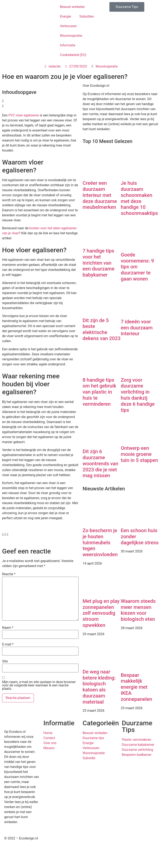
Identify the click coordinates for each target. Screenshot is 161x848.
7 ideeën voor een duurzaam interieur (137, 328)
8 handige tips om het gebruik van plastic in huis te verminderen (99, 392)
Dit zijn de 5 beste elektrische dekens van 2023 (102, 329)
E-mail (8, 644)
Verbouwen (68, 26)
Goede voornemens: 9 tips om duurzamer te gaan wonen (137, 267)
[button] (40, 101)
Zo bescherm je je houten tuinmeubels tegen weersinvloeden (100, 542)
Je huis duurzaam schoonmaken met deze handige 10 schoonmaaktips (139, 198)
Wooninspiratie (71, 36)
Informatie (67, 45)
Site (5, 661)
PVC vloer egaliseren (23, 115)
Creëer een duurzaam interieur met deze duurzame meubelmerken (100, 195)
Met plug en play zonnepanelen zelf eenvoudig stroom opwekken (101, 613)
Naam (7, 627)
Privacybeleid (92, 838)
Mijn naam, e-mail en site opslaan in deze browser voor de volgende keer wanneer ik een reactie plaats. (39, 685)
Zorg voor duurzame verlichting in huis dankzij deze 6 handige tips (138, 395)
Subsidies (86, 16)
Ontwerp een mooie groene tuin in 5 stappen (139, 454)
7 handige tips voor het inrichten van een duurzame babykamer (99, 263)
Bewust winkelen (72, 7)
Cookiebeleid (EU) (73, 55)
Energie (65, 16)
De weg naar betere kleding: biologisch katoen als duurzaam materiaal (99, 687)
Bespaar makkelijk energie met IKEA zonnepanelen (136, 687)
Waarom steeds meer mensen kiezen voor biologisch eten (138, 610)
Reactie (8, 574)
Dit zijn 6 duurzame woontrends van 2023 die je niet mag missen (100, 463)
